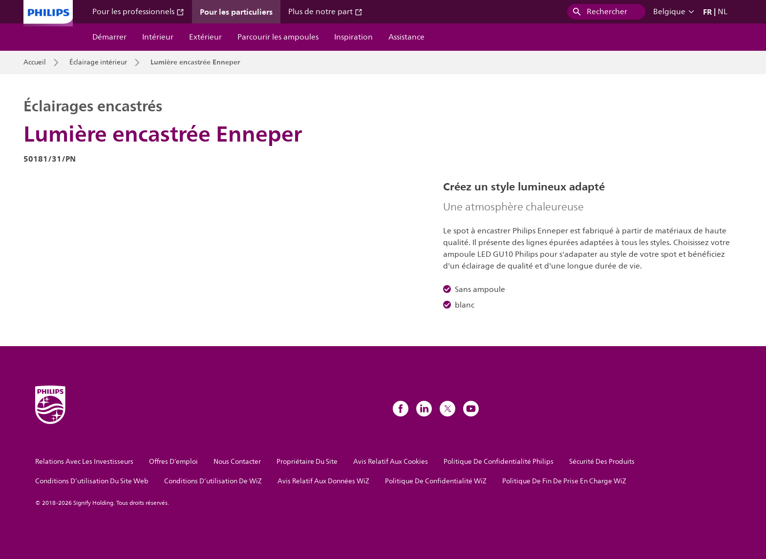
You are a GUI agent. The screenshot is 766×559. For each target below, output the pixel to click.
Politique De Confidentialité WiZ (436, 481)
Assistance (406, 37)
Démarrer (109, 37)
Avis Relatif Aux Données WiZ (323, 481)
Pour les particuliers (236, 12)
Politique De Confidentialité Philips (498, 461)
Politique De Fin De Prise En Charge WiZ (564, 481)
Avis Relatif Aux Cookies (390, 461)
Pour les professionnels (138, 12)
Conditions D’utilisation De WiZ (213, 481)
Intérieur (157, 37)
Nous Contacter (237, 461)
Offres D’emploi (173, 461)
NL (722, 12)
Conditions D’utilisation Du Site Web (92, 481)
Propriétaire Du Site (307, 461)
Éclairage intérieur (98, 62)
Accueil (34, 62)
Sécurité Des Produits (602, 461)
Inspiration (353, 37)
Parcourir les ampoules (278, 37)
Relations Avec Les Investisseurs (84, 461)
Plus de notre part (325, 12)
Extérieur (205, 37)
